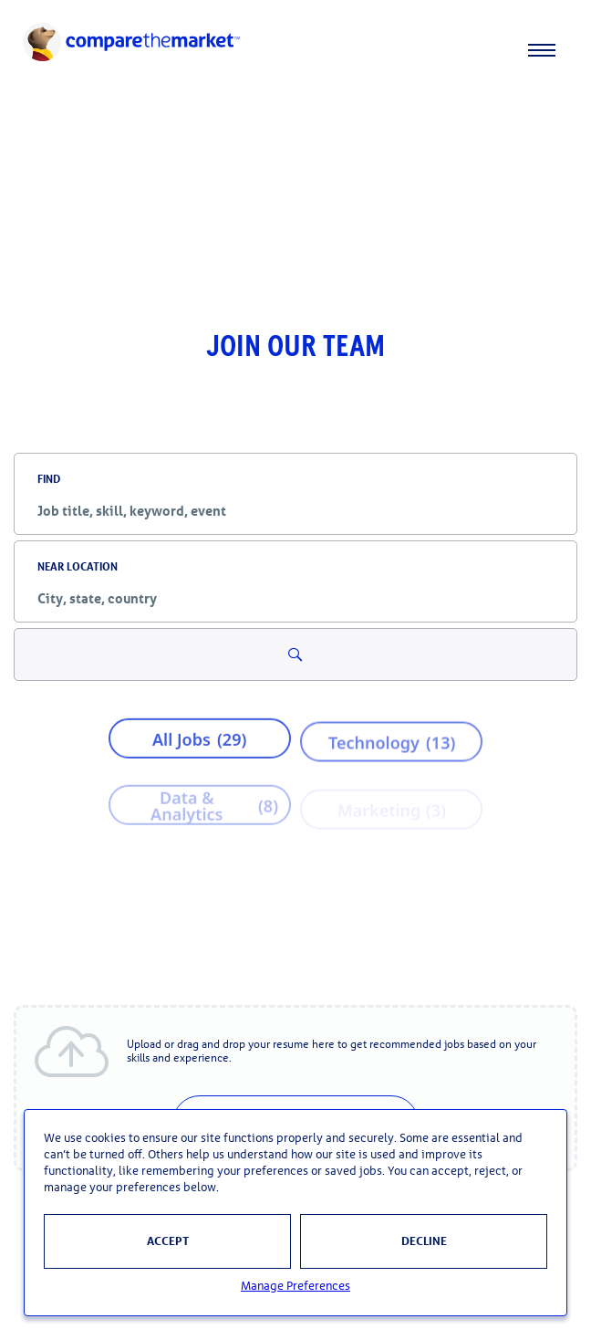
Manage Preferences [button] (295, 1286)
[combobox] (295, 511)
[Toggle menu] (552, 50)
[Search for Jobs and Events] (295, 654)
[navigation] (295, 50)
